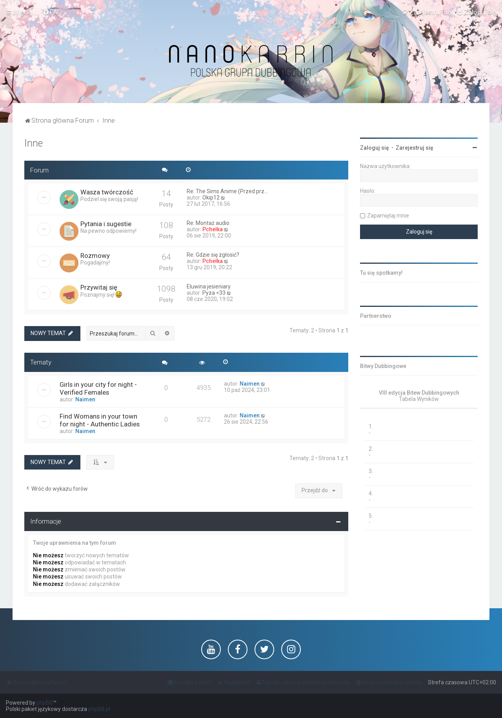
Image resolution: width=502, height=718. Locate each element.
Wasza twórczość (106, 192)
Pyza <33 (214, 293)
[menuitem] (52, 12)
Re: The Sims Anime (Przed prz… (227, 191)
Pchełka (212, 229)
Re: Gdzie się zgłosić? (213, 255)
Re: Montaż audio (208, 223)
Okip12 (211, 197)
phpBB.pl (99, 709)
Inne (33, 143)
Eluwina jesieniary (209, 286)
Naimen (85, 399)
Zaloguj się (374, 148)
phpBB (44, 703)
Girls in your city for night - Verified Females (98, 388)
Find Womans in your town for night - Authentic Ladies (100, 420)
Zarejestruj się (414, 148)
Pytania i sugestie (105, 224)
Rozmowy (95, 255)
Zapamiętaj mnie (388, 215)
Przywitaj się (98, 287)
